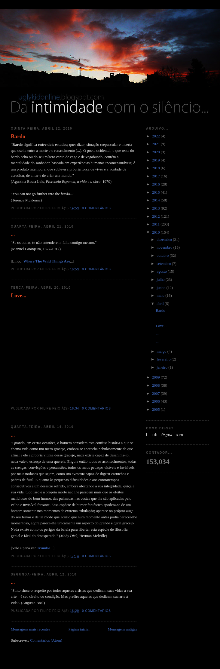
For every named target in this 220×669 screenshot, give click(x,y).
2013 (156, 208)
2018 (156, 168)
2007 (156, 393)
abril (161, 304)
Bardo (18, 136)
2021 (156, 144)
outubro (163, 255)
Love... (18, 296)
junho (162, 288)
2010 (156, 232)
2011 (156, 224)
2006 (156, 401)
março (162, 351)
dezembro (165, 240)
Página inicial (78, 629)
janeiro (162, 367)
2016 (156, 184)
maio (161, 295)
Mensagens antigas (122, 629)
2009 (156, 377)
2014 (156, 200)
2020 (156, 152)
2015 (156, 192)
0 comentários (96, 208)
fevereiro (164, 359)
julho (161, 280)
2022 (156, 136)
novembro (165, 247)
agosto (162, 271)
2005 (156, 409)
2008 (156, 385)
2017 (156, 176)
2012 (156, 216)
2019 (156, 160)
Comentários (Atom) (46, 640)
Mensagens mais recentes (30, 629)
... (13, 235)
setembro (164, 264)
